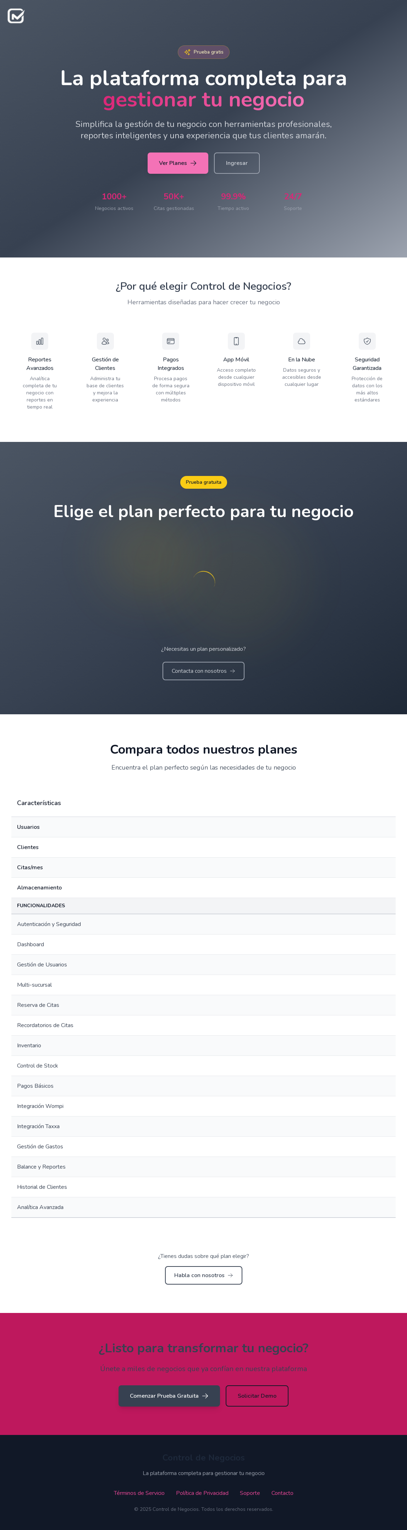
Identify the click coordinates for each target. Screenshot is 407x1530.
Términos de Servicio (139, 1493)
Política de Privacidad (202, 1493)
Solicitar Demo (257, 1396)
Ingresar (237, 163)
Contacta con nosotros (203, 671)
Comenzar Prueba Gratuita (169, 1396)
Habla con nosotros (203, 1275)
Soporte (250, 1493)
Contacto (282, 1493)
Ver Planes (178, 163)
